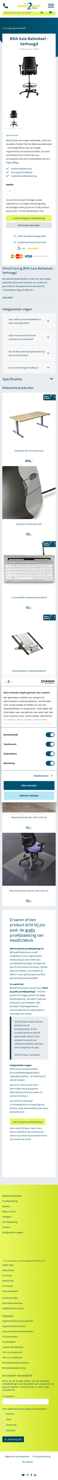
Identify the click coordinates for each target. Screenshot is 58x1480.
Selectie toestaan (29, 795)
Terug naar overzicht (14, 28)
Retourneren (9, 1211)
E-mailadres (9, 1396)
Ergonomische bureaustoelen (17, 1320)
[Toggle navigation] (51, 6)
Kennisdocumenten (12, 1303)
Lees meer (7, 297)
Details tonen (41, 775)
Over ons (8, 1265)
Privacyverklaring (42, 1456)
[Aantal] (10, 191)
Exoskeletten (9, 1341)
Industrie (10, 1430)
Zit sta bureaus (10, 1336)
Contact (6, 1227)
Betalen (6, 1206)
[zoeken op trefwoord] (20, 12)
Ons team (7, 1275)
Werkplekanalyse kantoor (15, 1362)
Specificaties (27, 379)
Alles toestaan (29, 785)
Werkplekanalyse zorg (13, 1367)
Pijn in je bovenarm (12, 1352)
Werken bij (7, 1280)
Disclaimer (27, 1461)
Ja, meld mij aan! (13, 1439)
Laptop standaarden (13, 1346)
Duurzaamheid (10, 1291)
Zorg (8, 1419)
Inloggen (6, 1216)
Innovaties (7, 1285)
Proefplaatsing (10, 1201)
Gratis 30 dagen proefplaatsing (29, 218)
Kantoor (10, 1413)
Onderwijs (11, 1424)
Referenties (8, 1270)
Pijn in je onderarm (12, 1357)
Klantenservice (12, 1196)
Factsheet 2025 (10, 1297)
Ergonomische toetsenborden (17, 1331)
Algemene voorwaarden (17, 1456)
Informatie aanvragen (29, 225)
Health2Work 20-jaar (13, 1308)
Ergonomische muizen (14, 1326)
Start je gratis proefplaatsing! (27, 1121)
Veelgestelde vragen (12, 1232)
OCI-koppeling (9, 1221)
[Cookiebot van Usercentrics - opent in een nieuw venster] (41, 682)
